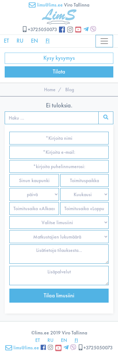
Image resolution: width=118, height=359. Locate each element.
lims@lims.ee (45, 5)
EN (34, 41)
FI (48, 41)
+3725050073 (39, 29)
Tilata (59, 71)
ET (6, 41)
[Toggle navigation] (104, 41)
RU (20, 41)
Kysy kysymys (59, 58)
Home (50, 89)
